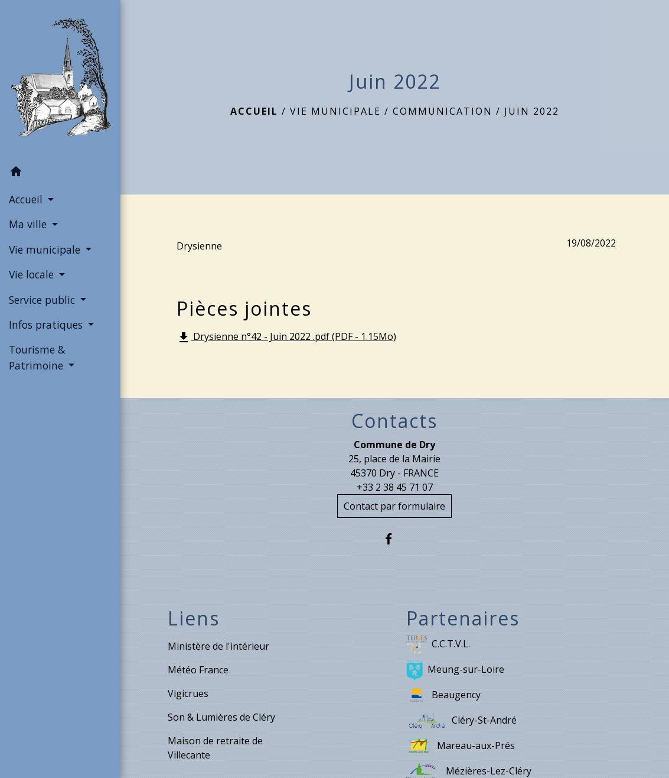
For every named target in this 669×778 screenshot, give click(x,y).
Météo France (198, 669)
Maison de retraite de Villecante (215, 747)
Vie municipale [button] (46, 249)
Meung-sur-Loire (455, 670)
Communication (442, 111)
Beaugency (443, 695)
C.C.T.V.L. (438, 644)
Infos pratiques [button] (47, 324)
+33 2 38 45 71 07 (395, 487)
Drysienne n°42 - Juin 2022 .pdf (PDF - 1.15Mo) (286, 337)
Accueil (254, 111)
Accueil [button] (27, 199)
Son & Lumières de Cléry (221, 717)
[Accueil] (60, 79)
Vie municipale (335, 111)
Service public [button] (43, 300)
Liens (194, 618)
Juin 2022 (531, 111)
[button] (60, 173)
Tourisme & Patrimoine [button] (37, 357)
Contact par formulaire (394, 506)
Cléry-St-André (461, 721)
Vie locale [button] (33, 274)
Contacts (394, 421)
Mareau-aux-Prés (460, 746)
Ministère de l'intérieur (218, 646)
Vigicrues (188, 693)
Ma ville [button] (29, 224)
